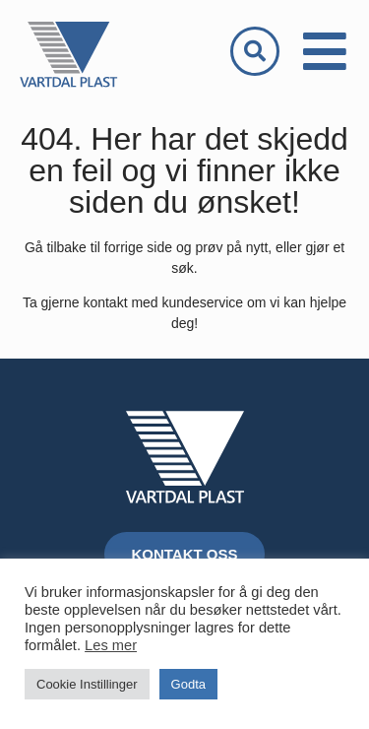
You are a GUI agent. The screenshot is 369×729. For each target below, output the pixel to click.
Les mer (111, 645)
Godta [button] (188, 684)
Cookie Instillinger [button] (87, 684)
